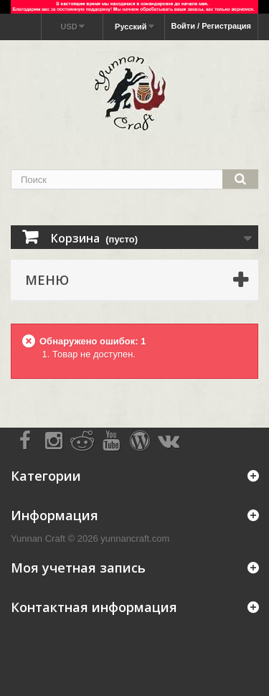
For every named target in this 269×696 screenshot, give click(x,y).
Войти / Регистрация (211, 26)
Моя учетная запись (78, 567)
